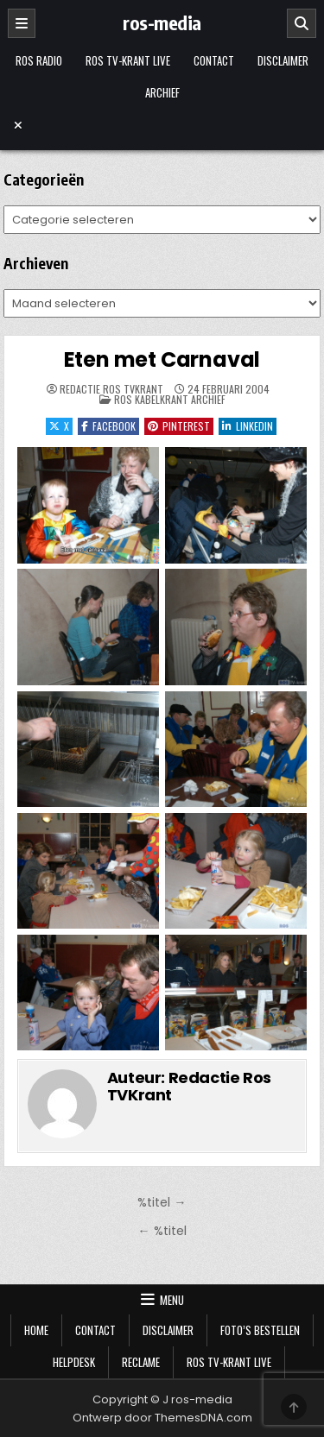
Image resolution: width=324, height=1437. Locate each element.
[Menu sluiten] (162, 125)
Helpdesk (74, 1362)
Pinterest (179, 426)
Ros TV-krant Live (128, 60)
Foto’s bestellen (260, 1330)
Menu (172, 1299)
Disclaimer (282, 60)
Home (36, 1330)
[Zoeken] (301, 23)
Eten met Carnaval (162, 359)
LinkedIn (247, 426)
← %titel (161, 1230)
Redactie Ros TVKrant (111, 389)
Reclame (141, 1362)
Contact (214, 60)
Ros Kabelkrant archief (170, 399)
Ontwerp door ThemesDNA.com (162, 1417)
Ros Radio (39, 60)
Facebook (108, 426)
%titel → (161, 1202)
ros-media (162, 22)
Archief (162, 92)
